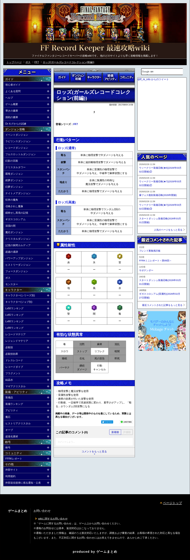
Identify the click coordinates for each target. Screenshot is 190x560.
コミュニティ (127, 77)
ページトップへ (145, 359)
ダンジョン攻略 (78, 77)
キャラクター (94, 77)
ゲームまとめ (106, 551)
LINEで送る (126, 422)
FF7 (75, 124)
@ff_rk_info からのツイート (153, 79)
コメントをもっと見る (94, 451)
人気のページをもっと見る (168, 229)
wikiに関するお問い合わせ (53, 518)
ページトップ (172, 503)
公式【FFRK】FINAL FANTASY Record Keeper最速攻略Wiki (95, 48)
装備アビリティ (110, 77)
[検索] (158, 71)
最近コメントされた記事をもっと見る (162, 305)
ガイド (62, 77)
